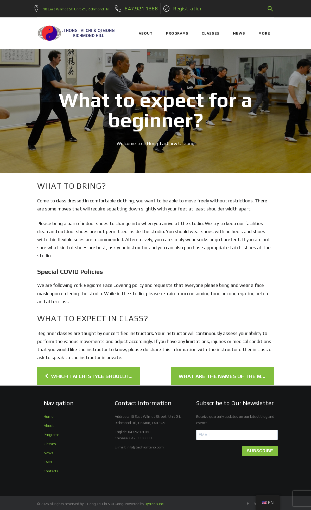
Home (49, 414)
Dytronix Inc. (154, 501)
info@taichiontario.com (145, 444)
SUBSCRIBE (260, 448)
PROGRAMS (177, 31)
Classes (50, 441)
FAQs (48, 459)
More (264, 31)
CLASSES (211, 31)
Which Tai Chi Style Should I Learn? (92, 373)
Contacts (51, 468)
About (49, 423)
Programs (52, 432)
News (48, 450)
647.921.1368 (139, 429)
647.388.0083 (140, 435)
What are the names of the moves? (226, 373)
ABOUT (146, 31)
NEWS (239, 31)
